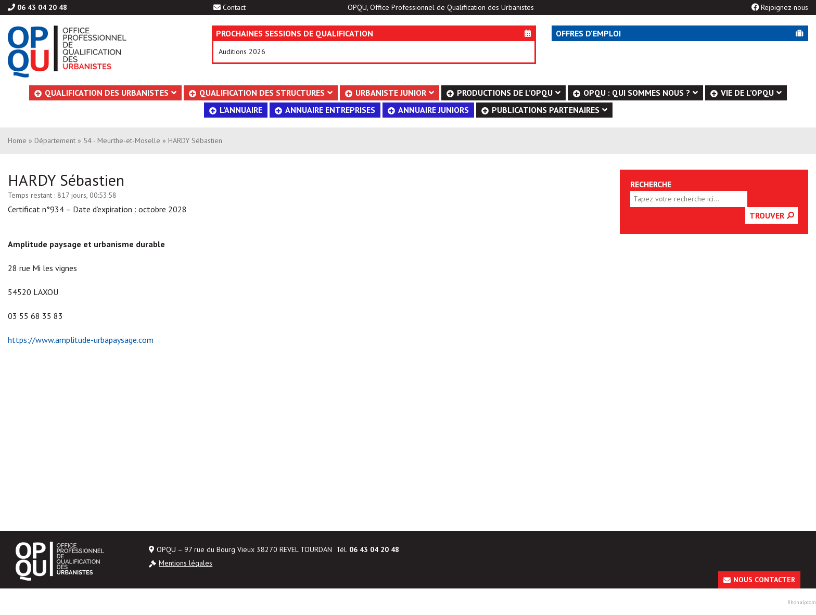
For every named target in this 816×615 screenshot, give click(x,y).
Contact (234, 7)
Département (54, 140)
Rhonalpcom (801, 602)
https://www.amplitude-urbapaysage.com (81, 340)
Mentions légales (185, 563)
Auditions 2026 (242, 51)
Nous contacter (764, 579)
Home (17, 140)
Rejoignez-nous (784, 7)
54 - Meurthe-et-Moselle (121, 140)
